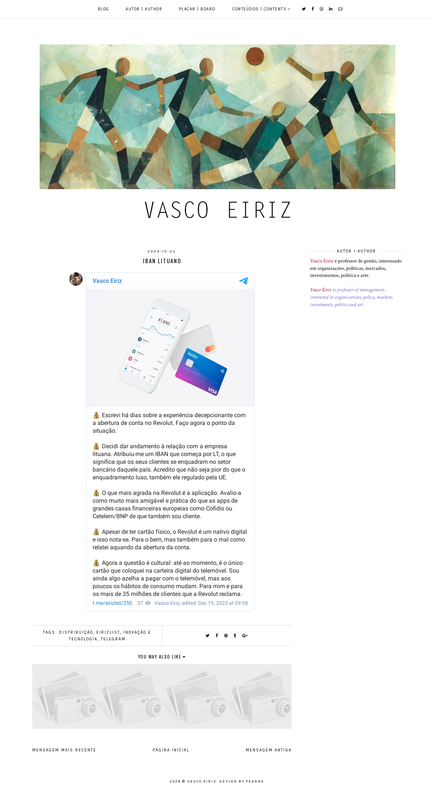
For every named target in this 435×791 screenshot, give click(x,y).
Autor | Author (144, 9)
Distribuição (76, 632)
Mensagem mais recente (64, 750)
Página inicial (171, 750)
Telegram (113, 639)
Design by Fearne (241, 781)
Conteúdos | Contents (259, 9)
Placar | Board (197, 9)
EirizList (108, 632)
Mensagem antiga (269, 750)
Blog (103, 9)
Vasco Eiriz (321, 261)
